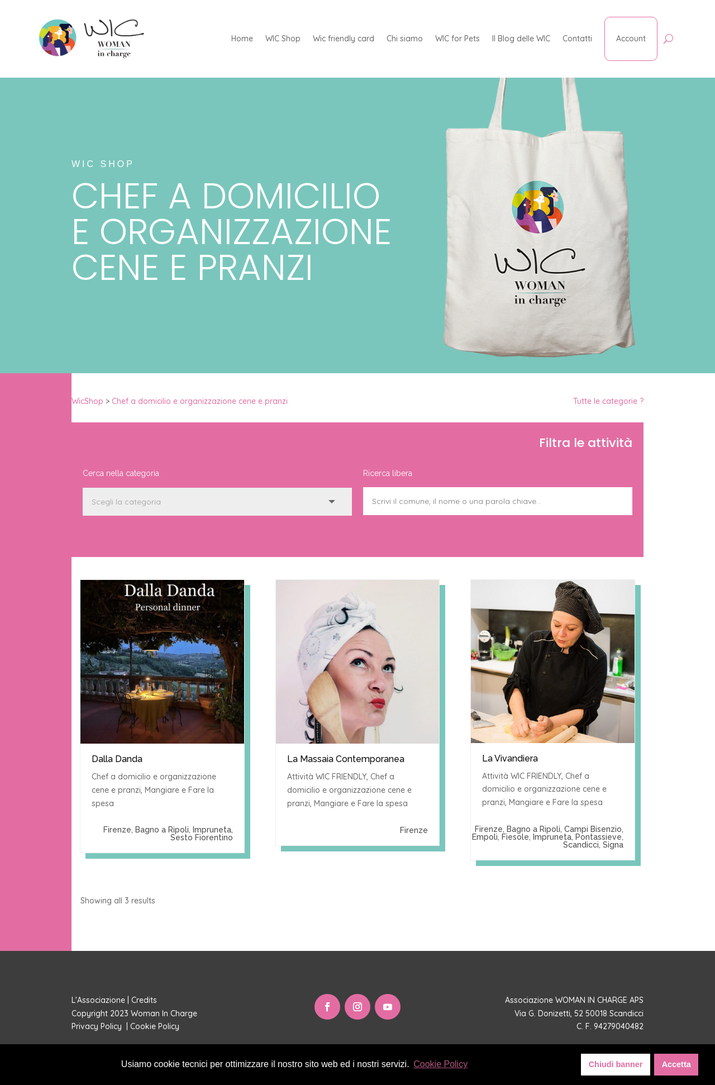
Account (631, 39)
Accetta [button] (676, 1064)
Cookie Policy (156, 1026)
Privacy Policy (98, 1026)
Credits (144, 1000)
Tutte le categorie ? (608, 401)
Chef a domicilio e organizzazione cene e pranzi (200, 401)
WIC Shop (283, 39)
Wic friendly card (343, 39)
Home (242, 39)
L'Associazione (98, 1000)
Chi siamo (405, 39)
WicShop (87, 401)
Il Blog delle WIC (521, 39)
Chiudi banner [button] (616, 1064)
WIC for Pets (457, 39)
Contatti (577, 39)
